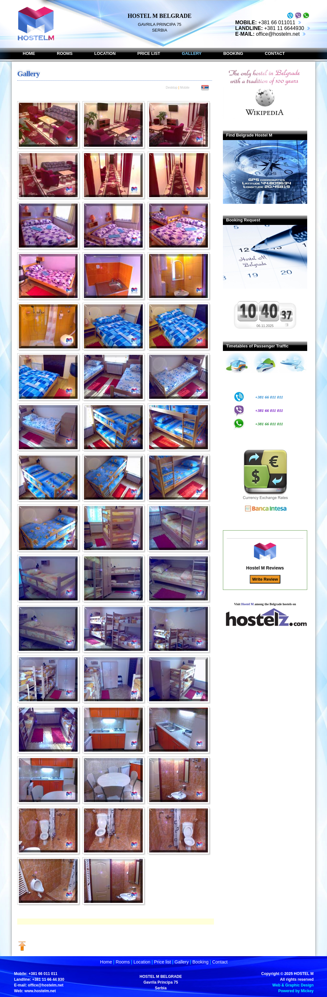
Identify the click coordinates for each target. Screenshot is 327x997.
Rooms (123, 961)
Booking (200, 961)
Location (141, 961)
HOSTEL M (304, 973)
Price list (162, 961)
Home (106, 961)
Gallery (182, 961)
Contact (219, 961)
